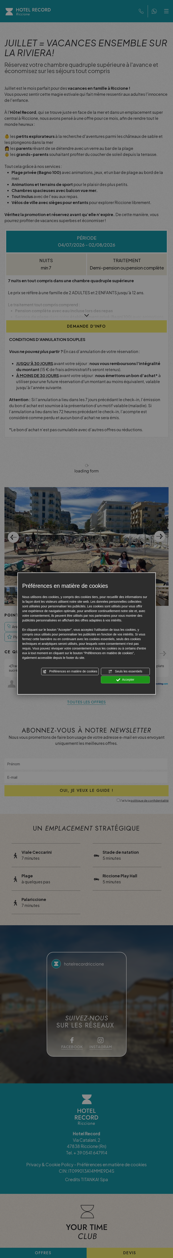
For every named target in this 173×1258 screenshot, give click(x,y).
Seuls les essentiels (125, 672)
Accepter (125, 680)
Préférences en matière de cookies (70, 672)
